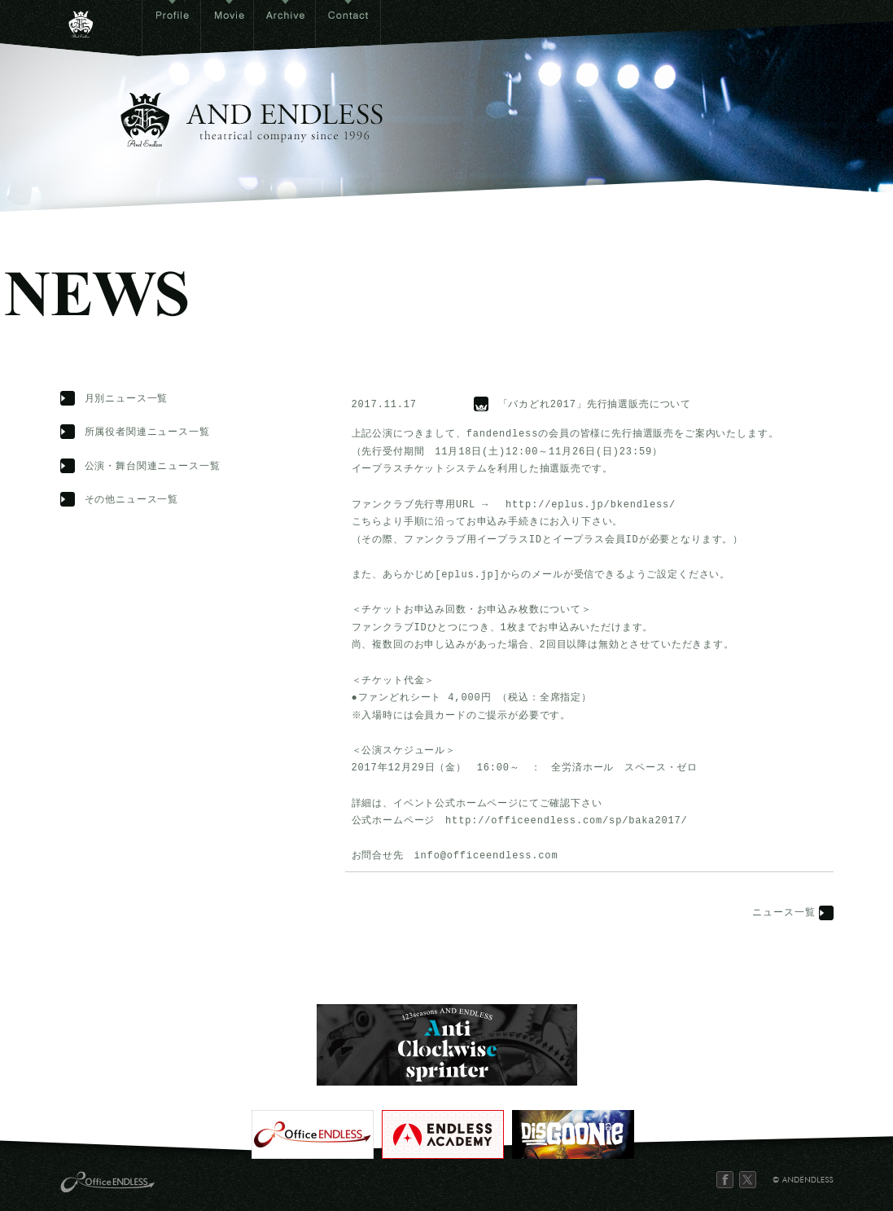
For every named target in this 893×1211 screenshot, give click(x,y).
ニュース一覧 (783, 913)
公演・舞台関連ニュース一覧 (153, 467)
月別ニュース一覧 (127, 399)
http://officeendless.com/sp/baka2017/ (566, 821)
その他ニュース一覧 (132, 500)
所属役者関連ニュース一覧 (147, 433)
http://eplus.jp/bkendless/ (591, 505)
